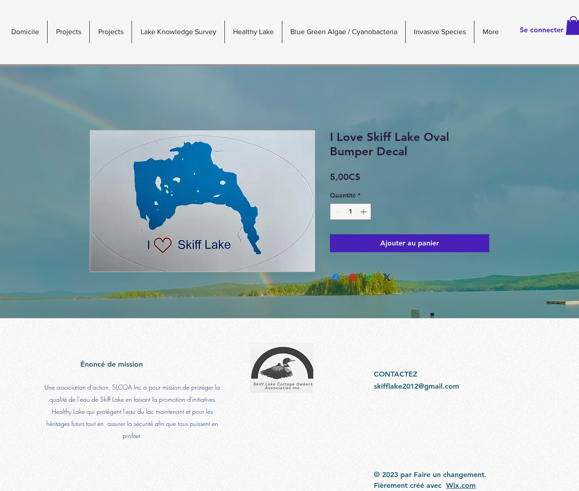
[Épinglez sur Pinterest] (352, 277)
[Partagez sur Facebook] (335, 277)
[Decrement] (336, 211)
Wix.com (461, 485)
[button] (253, 32)
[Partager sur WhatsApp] (369, 277)
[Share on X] (387, 277)
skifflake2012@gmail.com (416, 386)
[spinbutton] (350, 211)
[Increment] (364, 211)
